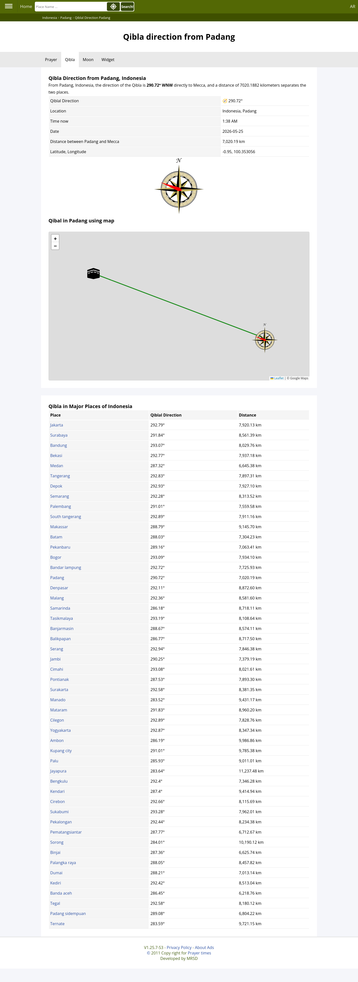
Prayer (51, 59)
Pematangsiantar (66, 832)
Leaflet (277, 378)
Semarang (59, 496)
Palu (54, 761)
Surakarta (59, 689)
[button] (265, 338)
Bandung (58, 445)
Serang (56, 649)
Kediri (55, 883)
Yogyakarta (60, 730)
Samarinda (60, 608)
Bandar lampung (65, 567)
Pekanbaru (60, 547)
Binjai (55, 852)
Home (26, 6)
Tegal (55, 903)
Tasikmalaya (61, 618)
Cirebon (57, 801)
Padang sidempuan (68, 913)
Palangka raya (63, 862)
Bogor (55, 557)
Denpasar (59, 588)
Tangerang (60, 476)
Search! (127, 6)
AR (352, 6)
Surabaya (59, 435)
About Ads (204, 947)
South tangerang (65, 516)
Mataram (58, 710)
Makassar (59, 526)
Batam (56, 537)
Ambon (57, 740)
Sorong (56, 842)
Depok (56, 486)
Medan (56, 465)
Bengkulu (59, 781)
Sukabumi (59, 811)
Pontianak (59, 679)
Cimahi (56, 669)
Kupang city (61, 750)
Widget (107, 59)
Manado (57, 699)
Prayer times (199, 953)
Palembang (60, 506)
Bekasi (56, 455)
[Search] (70, 6)
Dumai (56, 873)
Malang (57, 598)
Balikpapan (60, 638)
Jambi (55, 659)
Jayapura (58, 771)
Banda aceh (61, 893)
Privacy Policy (179, 947)
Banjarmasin (62, 628)
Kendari (57, 791)
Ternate (57, 923)
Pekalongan (61, 822)
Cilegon (57, 720)
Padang (57, 577)
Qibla (70, 59)
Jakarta (56, 425)
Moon (88, 59)
